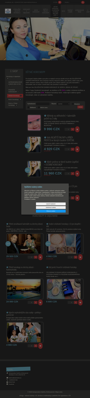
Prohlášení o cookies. (30, 202)
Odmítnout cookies (45, 207)
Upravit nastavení (31, 207)
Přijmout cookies (59, 207)
